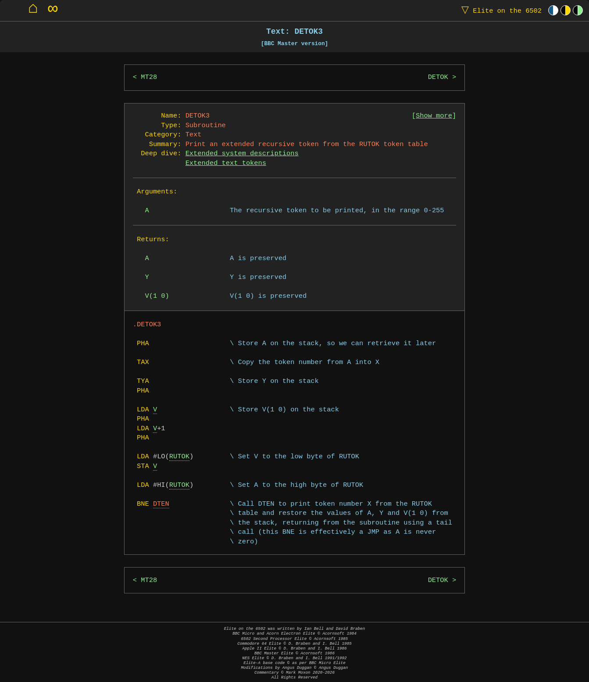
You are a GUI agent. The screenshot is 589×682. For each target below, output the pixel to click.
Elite (499, 10)
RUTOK (179, 456)
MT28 (149, 77)
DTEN (161, 504)
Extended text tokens (226, 163)
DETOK (438, 77)
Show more (434, 116)
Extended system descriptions (242, 153)
